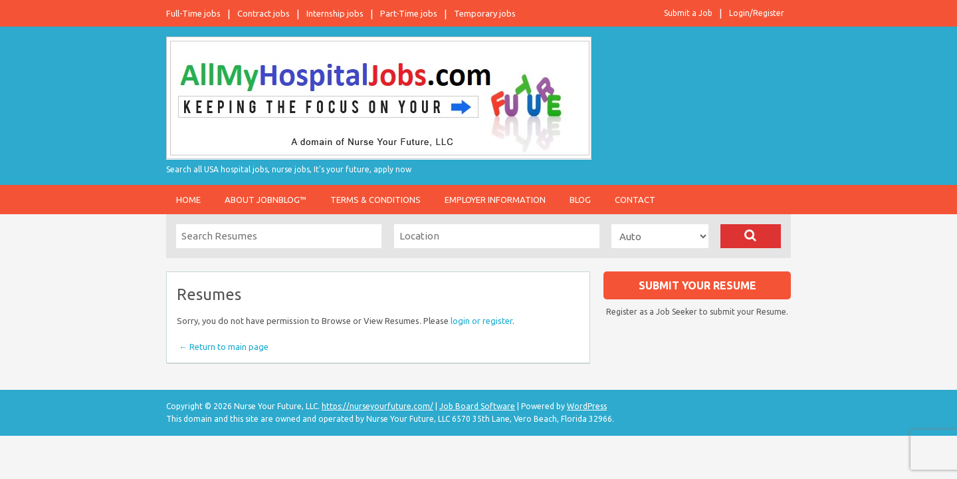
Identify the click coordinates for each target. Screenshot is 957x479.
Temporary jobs (485, 13)
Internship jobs (335, 13)
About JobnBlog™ (265, 199)
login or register (481, 320)
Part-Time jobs (408, 13)
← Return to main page (222, 346)
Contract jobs (263, 13)
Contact (635, 199)
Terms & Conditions (375, 199)
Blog (580, 199)
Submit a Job (688, 13)
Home (188, 199)
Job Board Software (477, 406)
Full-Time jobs (193, 13)
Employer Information (495, 199)
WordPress (587, 406)
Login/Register (756, 13)
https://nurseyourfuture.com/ (377, 406)
